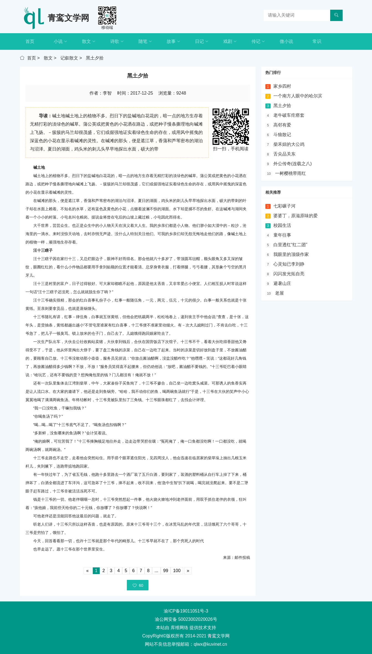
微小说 (286, 41)
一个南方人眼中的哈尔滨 (297, 96)
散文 (89, 41)
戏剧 (230, 41)
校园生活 (282, 225)
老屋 (279, 293)
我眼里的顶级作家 (291, 254)
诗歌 (117, 41)
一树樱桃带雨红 (290, 173)
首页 (29, 41)
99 (165, 570)
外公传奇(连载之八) (292, 163)
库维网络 (179, 627)
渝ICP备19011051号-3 (186, 611)
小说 (60, 41)
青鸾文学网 (68, 17)
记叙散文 (69, 58)
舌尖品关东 (284, 154)
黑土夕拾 (95, 58)
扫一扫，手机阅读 (230, 148)
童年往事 (282, 235)
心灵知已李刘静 (288, 264)
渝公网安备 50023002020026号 (186, 619)
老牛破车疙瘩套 (288, 115)
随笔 (145, 41)
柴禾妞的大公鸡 (288, 144)
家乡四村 (282, 86)
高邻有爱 (282, 125)
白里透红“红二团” (290, 244)
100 (177, 570)
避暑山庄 (282, 283)
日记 (202, 41)
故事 (173, 41)
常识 (316, 41)
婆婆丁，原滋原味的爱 (295, 215)
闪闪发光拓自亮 (288, 273)
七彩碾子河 (284, 206)
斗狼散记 (282, 134)
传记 (258, 41)
